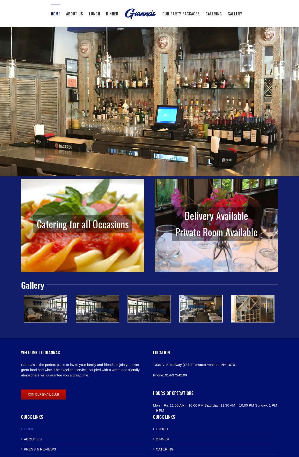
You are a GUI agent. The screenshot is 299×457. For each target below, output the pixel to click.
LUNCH (162, 429)
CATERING (165, 449)
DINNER (162, 439)
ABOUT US (33, 439)
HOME (29, 429)
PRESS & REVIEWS (40, 449)
